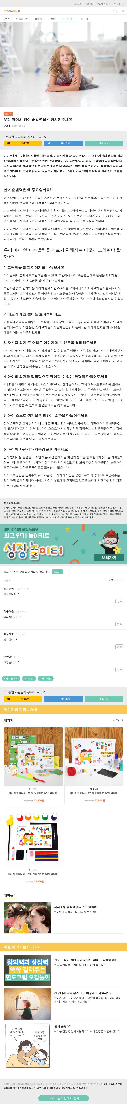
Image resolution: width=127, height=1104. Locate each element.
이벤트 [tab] (51, 18)
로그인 (77, 3)
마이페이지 (118, 3)
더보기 (118, 719)
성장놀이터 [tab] (22, 18)
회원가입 (89, 3)
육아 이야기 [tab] (68, 18)
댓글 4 (7, 125)
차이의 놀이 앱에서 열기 (63, 1098)
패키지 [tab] (6, 18)
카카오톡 (18, 143)
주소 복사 (104, 143)
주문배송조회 (103, 3)
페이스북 (59, 143)
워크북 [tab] (38, 18)
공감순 (112, 580)
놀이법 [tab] (84, 18)
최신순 (120, 580)
